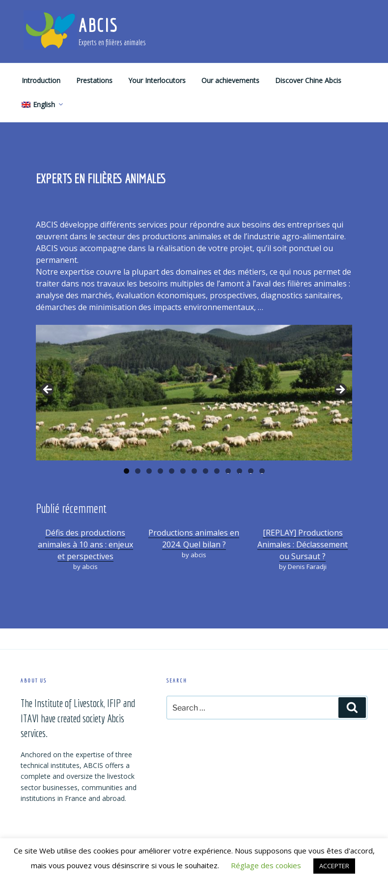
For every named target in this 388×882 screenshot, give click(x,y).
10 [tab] (228, 471)
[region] (194, 392)
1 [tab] (126, 471)
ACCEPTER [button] (334, 865)
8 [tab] (205, 471)
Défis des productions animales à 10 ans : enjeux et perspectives (85, 544)
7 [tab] (194, 471)
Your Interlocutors (157, 80)
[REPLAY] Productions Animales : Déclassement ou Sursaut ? (302, 544)
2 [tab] (137, 471)
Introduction (41, 80)
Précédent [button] (48, 390)
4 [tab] (160, 471)
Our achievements (230, 80)
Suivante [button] (340, 390)
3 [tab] (149, 471)
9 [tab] (217, 471)
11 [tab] (239, 471)
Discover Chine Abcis (308, 80)
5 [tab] (171, 471)
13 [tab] (262, 471)
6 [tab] (183, 471)
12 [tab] (251, 471)
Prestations (94, 80)
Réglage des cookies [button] (266, 865)
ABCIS (98, 25)
